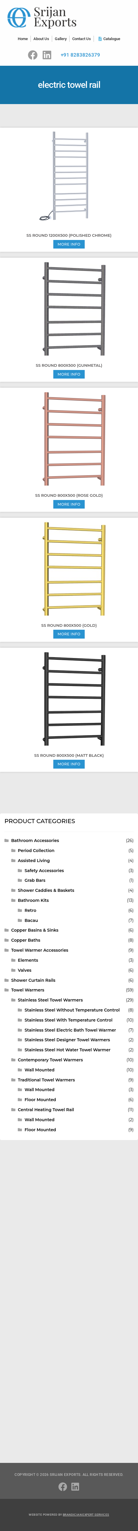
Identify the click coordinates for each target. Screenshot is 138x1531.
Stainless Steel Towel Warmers (50, 1000)
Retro (30, 910)
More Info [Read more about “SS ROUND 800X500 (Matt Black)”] (68, 764)
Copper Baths (25, 940)
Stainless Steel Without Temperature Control (72, 1010)
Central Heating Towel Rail (46, 1109)
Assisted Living (34, 860)
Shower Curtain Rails (33, 980)
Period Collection (36, 850)
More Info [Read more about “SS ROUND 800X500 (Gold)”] (68, 634)
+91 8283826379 (80, 55)
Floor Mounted (40, 1099)
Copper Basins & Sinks (35, 930)
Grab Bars (35, 880)
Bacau (31, 920)
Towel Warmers (27, 990)
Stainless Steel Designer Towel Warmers (67, 1039)
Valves (24, 970)
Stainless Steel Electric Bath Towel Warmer (70, 1030)
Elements (28, 960)
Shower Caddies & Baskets (46, 890)
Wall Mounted (39, 1070)
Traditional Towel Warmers (46, 1080)
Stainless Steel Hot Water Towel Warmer (67, 1050)
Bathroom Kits (33, 900)
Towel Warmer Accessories (39, 950)
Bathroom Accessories (35, 840)
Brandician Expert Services (86, 1514)
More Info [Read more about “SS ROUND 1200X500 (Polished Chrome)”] (68, 244)
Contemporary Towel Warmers (50, 1060)
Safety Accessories (44, 870)
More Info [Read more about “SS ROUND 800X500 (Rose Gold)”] (68, 504)
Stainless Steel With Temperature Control (69, 1020)
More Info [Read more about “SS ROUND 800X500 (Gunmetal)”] (68, 374)
